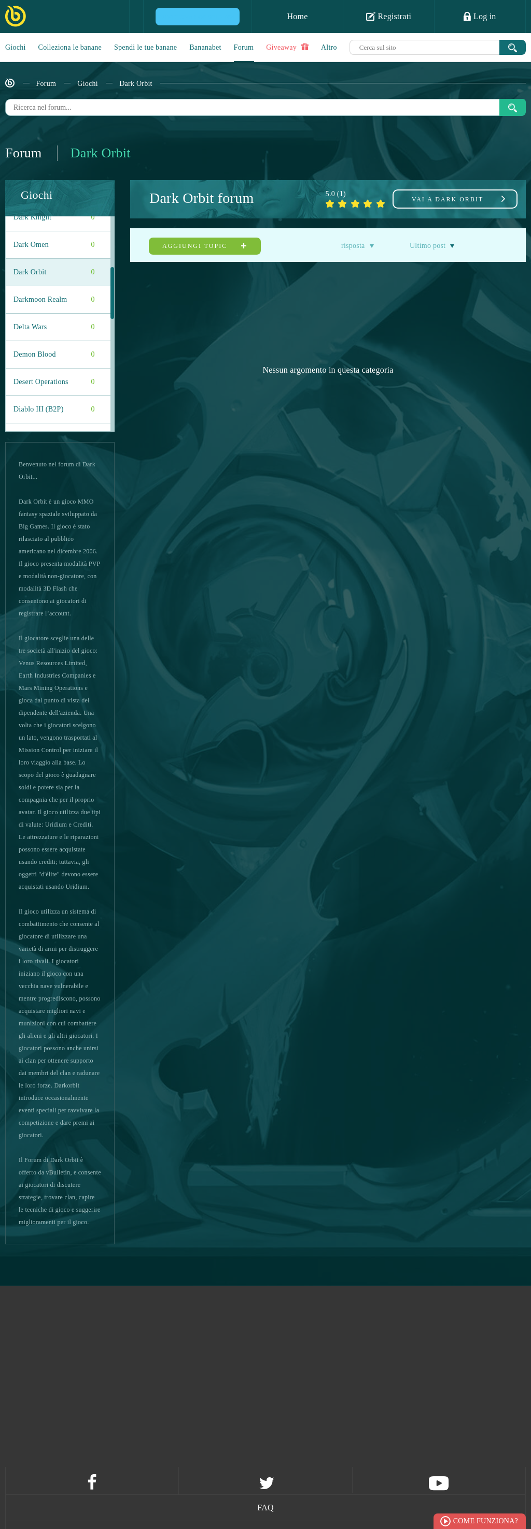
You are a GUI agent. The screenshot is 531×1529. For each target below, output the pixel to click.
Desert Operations (54, 382)
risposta (353, 245)
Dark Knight (54, 217)
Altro (329, 47)
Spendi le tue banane (145, 47)
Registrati (388, 16)
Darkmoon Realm (54, 300)
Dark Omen (54, 245)
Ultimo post (427, 245)
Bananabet (205, 47)
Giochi (15, 47)
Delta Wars (54, 327)
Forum (244, 47)
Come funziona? (485, 1521)
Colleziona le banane (70, 47)
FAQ (265, 1507)
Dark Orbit (135, 83)
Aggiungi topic (204, 245)
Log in (480, 16)
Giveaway (287, 47)
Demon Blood (54, 354)
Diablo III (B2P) (54, 409)
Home (297, 16)
